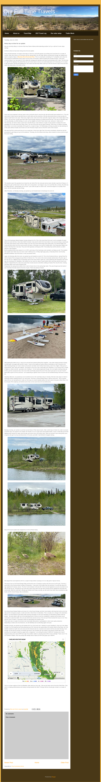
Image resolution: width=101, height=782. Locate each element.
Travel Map (27, 33)
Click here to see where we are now (83, 39)
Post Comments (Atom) (18, 766)
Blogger (54, 776)
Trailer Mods (70, 33)
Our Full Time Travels (29, 11)
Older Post (65, 763)
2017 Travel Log (41, 33)
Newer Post (8, 763)
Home (7, 33)
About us (16, 33)
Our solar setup (56, 33)
